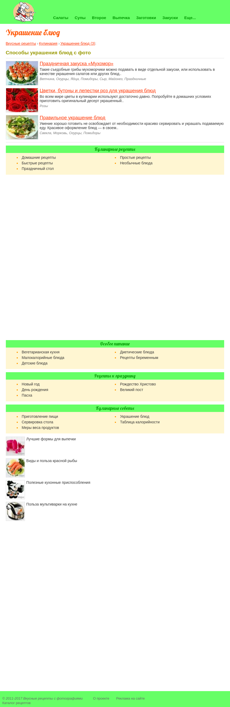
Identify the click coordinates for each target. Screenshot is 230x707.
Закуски (170, 17)
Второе (99, 17)
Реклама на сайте (130, 698)
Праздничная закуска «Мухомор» (77, 63)
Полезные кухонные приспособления (58, 482)
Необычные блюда (136, 163)
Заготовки (146, 17)
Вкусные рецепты (38, 698)
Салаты (60, 17)
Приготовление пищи (40, 416)
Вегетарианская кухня (41, 352)
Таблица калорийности (139, 422)
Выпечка (121, 17)
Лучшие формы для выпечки (51, 439)
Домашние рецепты (39, 157)
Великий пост (131, 390)
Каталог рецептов (16, 703)
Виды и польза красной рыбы (51, 461)
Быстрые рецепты (37, 163)
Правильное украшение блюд (72, 117)
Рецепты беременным (139, 357)
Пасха (27, 395)
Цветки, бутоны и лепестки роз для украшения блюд (98, 90)
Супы (80, 17)
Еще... (190, 17)
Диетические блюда (137, 352)
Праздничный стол (38, 168)
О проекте (101, 698)
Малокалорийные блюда (43, 357)
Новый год (31, 384)
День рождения (35, 390)
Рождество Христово (138, 384)
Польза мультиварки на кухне (51, 504)
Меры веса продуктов (40, 427)
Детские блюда (34, 363)
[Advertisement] (115, 257)
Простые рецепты (135, 157)
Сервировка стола (37, 422)
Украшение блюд (134, 416)
